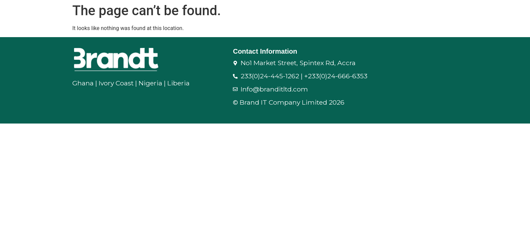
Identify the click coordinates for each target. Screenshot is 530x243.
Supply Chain (308, 12)
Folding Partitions (368, 12)
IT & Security (429, 12)
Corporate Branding (493, 12)
